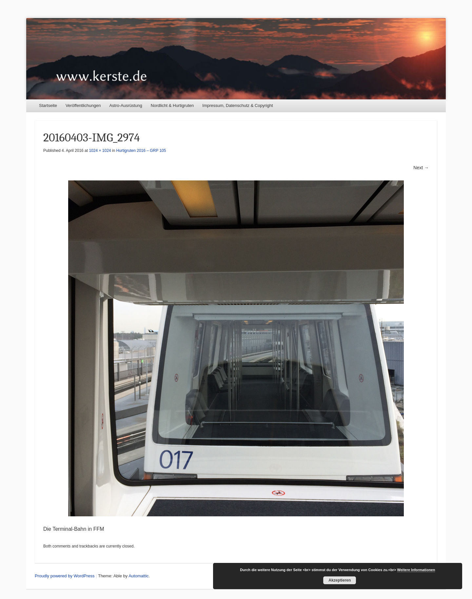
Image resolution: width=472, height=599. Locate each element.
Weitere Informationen (416, 570)
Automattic (138, 575)
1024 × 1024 (100, 150)
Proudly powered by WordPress (65, 575)
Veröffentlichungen (83, 105)
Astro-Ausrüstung (125, 105)
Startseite (48, 105)
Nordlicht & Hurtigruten (172, 105)
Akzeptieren (339, 580)
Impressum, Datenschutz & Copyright (237, 105)
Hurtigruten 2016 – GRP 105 (141, 150)
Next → (421, 167)
